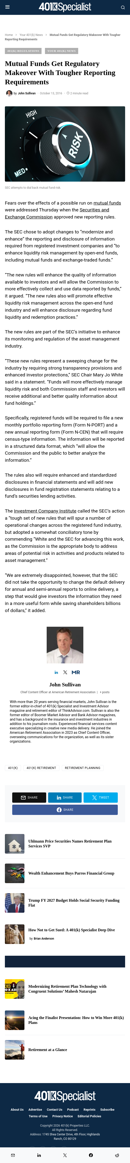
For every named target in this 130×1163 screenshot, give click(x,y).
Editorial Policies (89, 1116)
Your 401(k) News (31, 35)
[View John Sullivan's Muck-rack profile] (74, 672)
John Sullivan (65, 684)
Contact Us (54, 1109)
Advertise (35, 1109)
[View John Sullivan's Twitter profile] (65, 672)
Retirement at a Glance (47, 1050)
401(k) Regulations (23, 50)
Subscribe (107, 1109)
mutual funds (107, 203)
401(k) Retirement (41, 768)
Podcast (73, 1109)
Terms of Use (38, 1116)
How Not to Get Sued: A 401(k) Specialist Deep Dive (71, 930)
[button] (7, 7)
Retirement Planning (82, 768)
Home (9, 35)
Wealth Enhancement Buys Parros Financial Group (71, 873)
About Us (17, 1109)
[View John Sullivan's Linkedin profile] (56, 672)
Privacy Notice (63, 1116)
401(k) (13, 768)
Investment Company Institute (45, 511)
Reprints (89, 1109)
